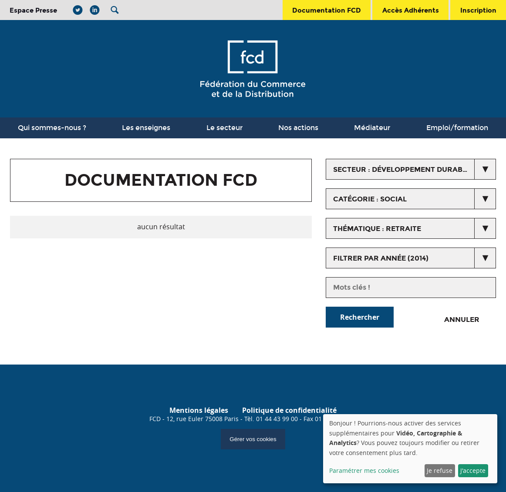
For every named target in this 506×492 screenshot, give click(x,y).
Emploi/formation (457, 128)
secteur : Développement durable (402, 169)
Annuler (461, 319)
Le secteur (224, 128)
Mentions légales (198, 410)
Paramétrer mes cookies (364, 470)
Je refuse (439, 470)
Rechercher (359, 317)
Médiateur (372, 128)
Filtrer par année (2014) (380, 258)
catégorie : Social (370, 199)
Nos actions (298, 128)
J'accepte (473, 470)
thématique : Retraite (377, 228)
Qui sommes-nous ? (52, 128)
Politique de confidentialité (289, 410)
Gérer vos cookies (252, 439)
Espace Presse (33, 10)
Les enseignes (146, 128)
